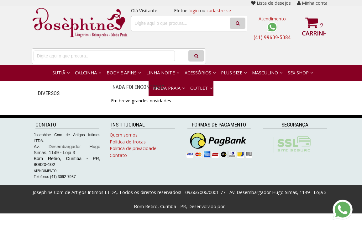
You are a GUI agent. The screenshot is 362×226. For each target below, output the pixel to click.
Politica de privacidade (133, 148)
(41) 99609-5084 (272, 37)
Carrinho (314, 33)
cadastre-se (219, 10)
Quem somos (124, 135)
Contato (118, 155)
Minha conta (312, 3)
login (194, 10)
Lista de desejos (271, 3)
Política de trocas (128, 142)
